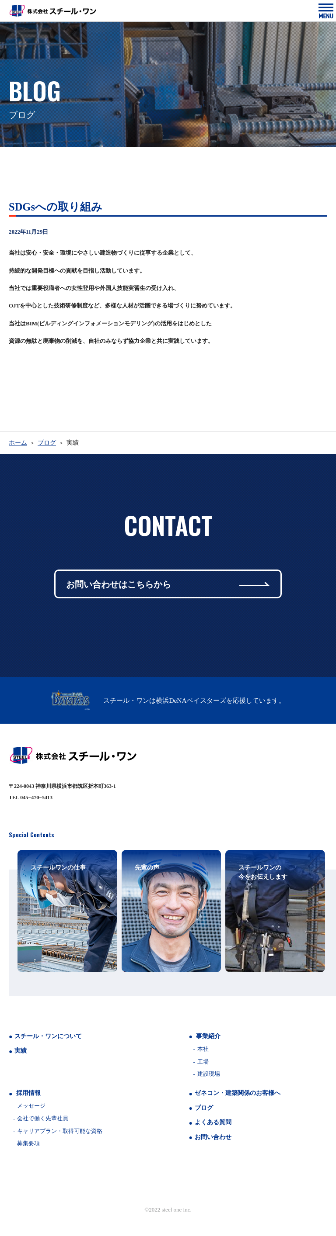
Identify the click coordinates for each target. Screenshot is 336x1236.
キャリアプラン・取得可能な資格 (59, 1131)
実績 (20, 1050)
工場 (203, 1061)
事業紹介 (208, 1036)
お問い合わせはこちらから (168, 583)
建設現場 (208, 1073)
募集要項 (28, 1143)
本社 (203, 1049)
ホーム (18, 442)
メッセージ (31, 1105)
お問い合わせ (213, 1137)
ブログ (47, 442)
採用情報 (28, 1093)
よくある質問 (213, 1122)
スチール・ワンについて (48, 1036)
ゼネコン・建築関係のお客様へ (237, 1093)
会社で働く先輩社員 (42, 1118)
